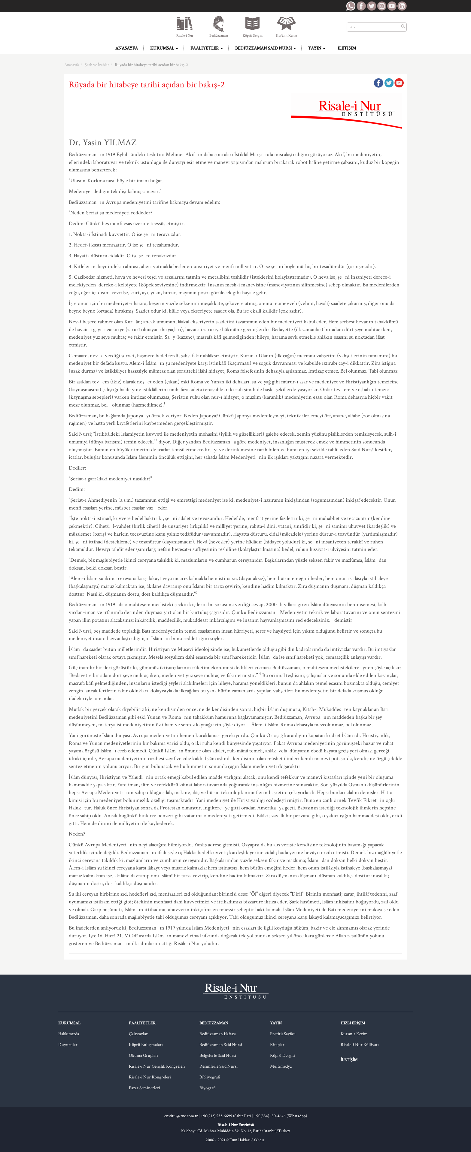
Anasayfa (126, 48)
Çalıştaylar (138, 1034)
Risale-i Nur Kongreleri (150, 1077)
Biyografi (207, 1088)
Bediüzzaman (218, 26)
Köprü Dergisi (252, 26)
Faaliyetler (206, 48)
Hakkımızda (68, 1034)
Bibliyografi (209, 1077)
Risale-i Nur (184, 26)
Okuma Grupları (143, 1055)
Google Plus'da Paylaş (399, 83)
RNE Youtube (392, 6)
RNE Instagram (381, 6)
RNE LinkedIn (402, 6)
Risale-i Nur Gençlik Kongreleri (157, 1066)
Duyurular (67, 1045)
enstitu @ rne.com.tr (181, 1116)
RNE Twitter (371, 6)
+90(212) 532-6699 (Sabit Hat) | (227, 1116)
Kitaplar (277, 1045)
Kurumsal (164, 48)
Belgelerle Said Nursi (217, 1055)
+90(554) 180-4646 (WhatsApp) (280, 1116)
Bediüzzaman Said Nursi (265, 48)
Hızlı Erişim (353, 1023)
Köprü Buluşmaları (146, 1045)
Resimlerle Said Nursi (218, 1066)
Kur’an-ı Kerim (354, 1034)
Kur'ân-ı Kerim (286, 26)
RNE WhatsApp (351, 6)
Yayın (316, 48)
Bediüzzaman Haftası (217, 1034)
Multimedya (281, 1066)
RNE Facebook (361, 6)
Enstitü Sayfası (283, 1034)
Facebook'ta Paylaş (378, 83)
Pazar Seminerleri (144, 1088)
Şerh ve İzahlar (97, 65)
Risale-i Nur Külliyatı (360, 1045)
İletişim (347, 48)
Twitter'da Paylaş (389, 83)
